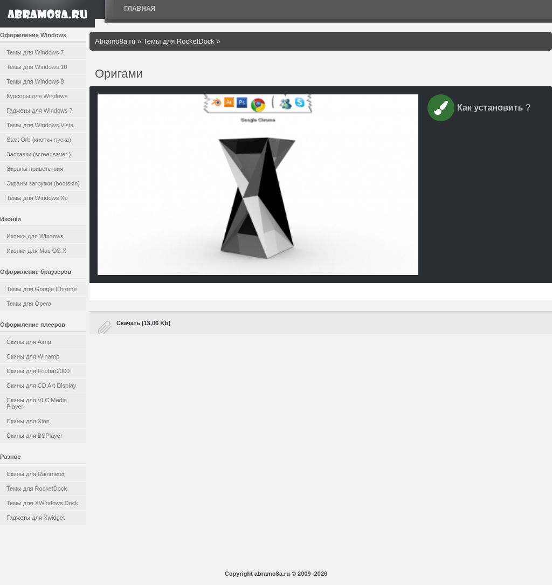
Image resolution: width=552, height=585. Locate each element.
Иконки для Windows (35, 236)
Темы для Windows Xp (37, 198)
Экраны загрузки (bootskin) (43, 183)
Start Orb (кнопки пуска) (38, 139)
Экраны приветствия (34, 169)
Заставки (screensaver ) (38, 154)
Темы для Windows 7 (35, 52)
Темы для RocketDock (36, 488)
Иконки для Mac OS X (36, 250)
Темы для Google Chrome (41, 289)
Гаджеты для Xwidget (35, 517)
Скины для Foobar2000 (38, 371)
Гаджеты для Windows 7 (39, 110)
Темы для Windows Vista (40, 125)
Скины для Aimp (28, 342)
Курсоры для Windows (36, 96)
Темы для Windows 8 (35, 81)
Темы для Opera (28, 303)
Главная (139, 8)
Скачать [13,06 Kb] (143, 323)
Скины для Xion (28, 421)
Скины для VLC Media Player (36, 403)
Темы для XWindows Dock (42, 503)
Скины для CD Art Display (41, 385)
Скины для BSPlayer (34, 435)
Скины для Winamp (32, 356)
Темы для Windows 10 (36, 67)
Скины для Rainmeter (35, 474)
